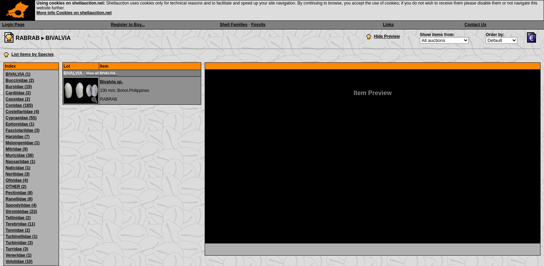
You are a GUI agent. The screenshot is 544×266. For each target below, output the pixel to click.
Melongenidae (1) (23, 142)
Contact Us (475, 24)
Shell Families (233, 24)
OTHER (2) (16, 186)
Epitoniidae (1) (20, 124)
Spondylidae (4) (21, 205)
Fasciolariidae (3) (23, 130)
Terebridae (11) (20, 224)
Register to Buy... (128, 24)
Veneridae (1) (19, 255)
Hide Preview (387, 36)
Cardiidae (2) (18, 93)
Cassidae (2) (18, 99)
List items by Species (32, 54)
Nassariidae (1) (20, 161)
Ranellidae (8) (19, 199)
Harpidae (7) (17, 136)
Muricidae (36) (20, 155)
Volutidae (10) (19, 261)
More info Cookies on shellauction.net (74, 12)
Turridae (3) (17, 249)
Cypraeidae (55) (21, 117)
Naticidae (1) (18, 167)
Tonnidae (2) (18, 230)
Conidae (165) (19, 105)
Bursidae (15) (19, 86)
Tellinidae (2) (18, 217)
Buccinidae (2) (20, 80)
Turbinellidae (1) (21, 236)
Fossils (258, 24)
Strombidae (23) (21, 211)
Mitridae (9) (17, 149)
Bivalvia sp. (111, 81)
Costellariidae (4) (22, 111)
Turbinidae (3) (19, 242)
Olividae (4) (17, 180)
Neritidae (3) (17, 174)
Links (388, 24)
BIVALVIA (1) (18, 74)
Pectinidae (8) (19, 192)
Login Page (13, 24)
